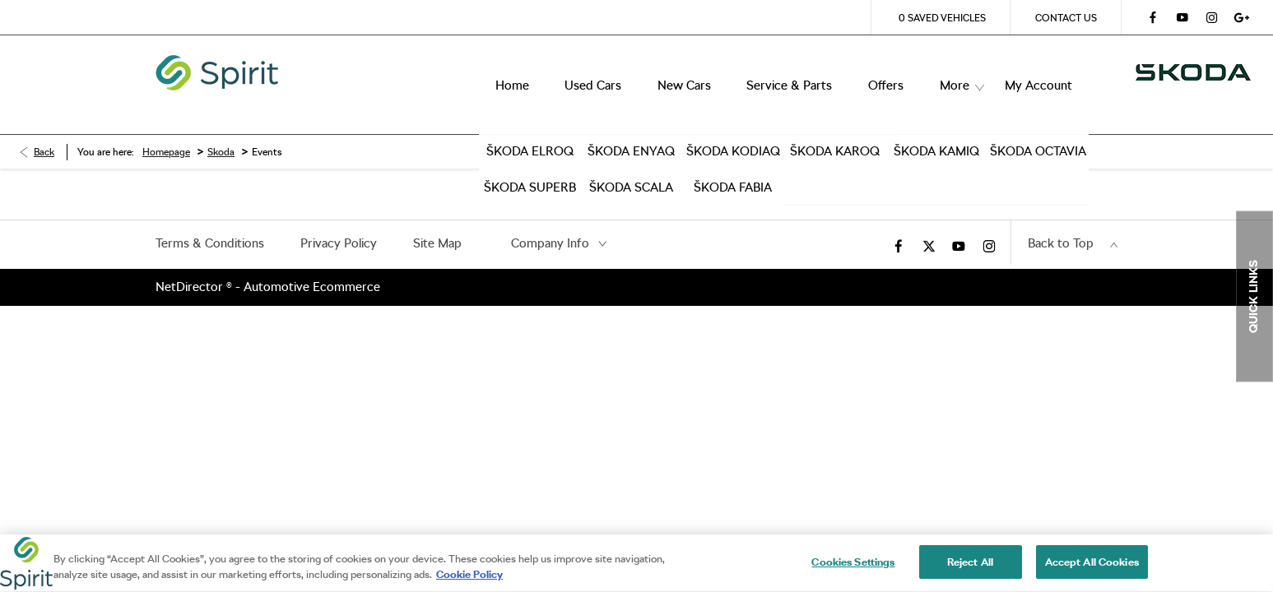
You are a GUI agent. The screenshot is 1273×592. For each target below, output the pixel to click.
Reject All (970, 570)
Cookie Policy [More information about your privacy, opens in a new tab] (469, 582)
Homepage (166, 127)
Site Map (437, 218)
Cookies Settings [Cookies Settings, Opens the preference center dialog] (852, 570)
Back (44, 127)
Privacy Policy (338, 218)
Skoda (221, 127)
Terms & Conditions (210, 218)
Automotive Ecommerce (312, 262)
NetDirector (191, 262)
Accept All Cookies (1092, 570)
